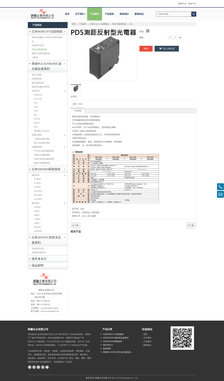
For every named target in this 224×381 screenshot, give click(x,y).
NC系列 (37, 187)
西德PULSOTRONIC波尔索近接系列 (46, 66)
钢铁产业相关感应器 (41, 53)
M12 (36, 103)
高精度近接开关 (39, 252)
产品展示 (94, 14)
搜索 (193, 14)
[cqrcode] (182, 338)
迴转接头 (36, 203)
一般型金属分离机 (42, 139)
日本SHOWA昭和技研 (46, 169)
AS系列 (37, 207)
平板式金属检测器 (42, 155)
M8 (35, 115)
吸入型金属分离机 (42, 143)
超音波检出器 (38, 83)
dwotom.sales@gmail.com (50, 311)
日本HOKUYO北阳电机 (47, 31)
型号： (76, 104)
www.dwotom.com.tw (49, 308)
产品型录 (109, 14)
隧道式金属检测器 (42, 163)
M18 (36, 107)
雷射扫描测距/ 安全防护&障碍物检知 (47, 39)
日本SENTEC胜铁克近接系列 (46, 240)
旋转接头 (36, 175)
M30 (36, 111)
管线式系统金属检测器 (44, 159)
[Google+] (34, 367)
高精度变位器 (38, 248)
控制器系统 (37, 79)
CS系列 (37, 219)
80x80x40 (38, 95)
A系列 (36, 211)
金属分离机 (37, 135)
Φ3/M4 (37, 119)
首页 (67, 14)
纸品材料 (38, 265)
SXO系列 (38, 199)
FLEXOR (38, 99)
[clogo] (42, 14)
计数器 (35, 57)
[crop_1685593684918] (44, 279)
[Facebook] (29, 367)
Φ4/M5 (37, 123)
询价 (146, 48)
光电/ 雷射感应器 (39, 49)
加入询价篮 (169, 48)
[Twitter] (43, 367)
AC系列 (37, 179)
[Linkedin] (38, 367)
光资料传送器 (38, 45)
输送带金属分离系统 (41, 87)
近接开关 (36, 91)
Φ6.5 (36, 127)
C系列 (36, 223)
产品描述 (78, 111)
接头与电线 (37, 75)
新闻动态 (139, 14)
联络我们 (124, 14)
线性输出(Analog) (41, 131)
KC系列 (37, 183)
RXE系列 (38, 191)
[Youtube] (47, 367)
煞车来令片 (39, 258)
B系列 (36, 215)
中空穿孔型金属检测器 (44, 151)
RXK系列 (38, 195)
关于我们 (79, 14)
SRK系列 (38, 231)
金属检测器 (37, 147)
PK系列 (37, 227)
